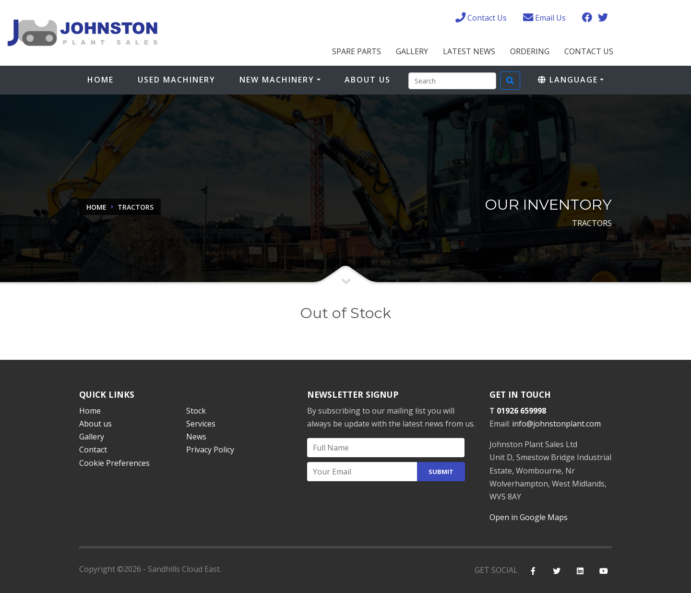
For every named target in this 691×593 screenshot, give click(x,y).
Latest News (469, 51)
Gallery (412, 51)
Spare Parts (356, 51)
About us (95, 423)
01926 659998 (521, 410)
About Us (368, 79)
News (196, 436)
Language (568, 79)
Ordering (529, 51)
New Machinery (276, 79)
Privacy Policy (210, 449)
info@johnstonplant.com (556, 423)
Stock (196, 410)
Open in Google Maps (528, 517)
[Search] (452, 80)
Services (200, 423)
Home (100, 79)
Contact (93, 449)
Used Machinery (176, 79)
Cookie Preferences (114, 463)
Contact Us (588, 51)
